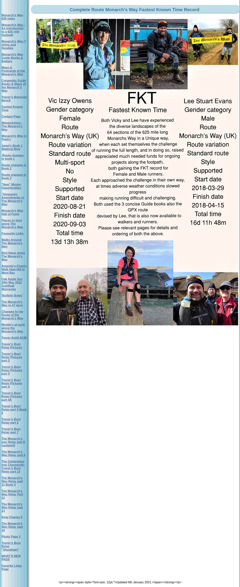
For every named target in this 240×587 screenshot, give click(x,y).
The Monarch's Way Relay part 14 (12, 527)
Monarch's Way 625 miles (12, 17)
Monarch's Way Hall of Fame (12, 212)
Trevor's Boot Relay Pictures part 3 (11, 370)
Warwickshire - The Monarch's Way (11, 126)
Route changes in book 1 (12, 157)
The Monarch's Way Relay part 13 (12, 507)
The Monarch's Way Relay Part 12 (12, 494)
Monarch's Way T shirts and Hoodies (13, 45)
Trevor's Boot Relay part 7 (11, 430)
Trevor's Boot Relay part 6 (11, 421)
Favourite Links (12, 233)
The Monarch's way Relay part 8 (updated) (13, 442)
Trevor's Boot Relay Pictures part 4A (11, 396)
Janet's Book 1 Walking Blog (11, 147)
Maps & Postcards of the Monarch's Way (13, 71)
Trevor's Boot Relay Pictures (11, 346)
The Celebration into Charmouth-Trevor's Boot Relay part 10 (13, 466)
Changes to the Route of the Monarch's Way (12, 315)
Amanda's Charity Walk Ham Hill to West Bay (14, 269)
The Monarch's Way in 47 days (12, 303)
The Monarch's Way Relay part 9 (13, 453)
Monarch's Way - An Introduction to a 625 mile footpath (13, 30)
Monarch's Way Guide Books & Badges (12, 58)
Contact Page (11, 116)
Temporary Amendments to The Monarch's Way (12, 199)
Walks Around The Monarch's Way (11, 243)
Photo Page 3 (10, 536)
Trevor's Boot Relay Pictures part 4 (11, 383)
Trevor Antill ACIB (14, 337)
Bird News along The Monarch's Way (13, 256)
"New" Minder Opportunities (11, 186)
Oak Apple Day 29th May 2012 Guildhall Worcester (11, 284)
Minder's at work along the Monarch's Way (13, 328)
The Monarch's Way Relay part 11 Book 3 (12, 481)
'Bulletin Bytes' (12, 295)
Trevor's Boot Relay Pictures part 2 (11, 357)
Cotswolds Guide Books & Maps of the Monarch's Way (13, 85)
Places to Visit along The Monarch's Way (12, 224)
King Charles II (11, 517)
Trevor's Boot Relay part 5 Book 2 (14, 410)
